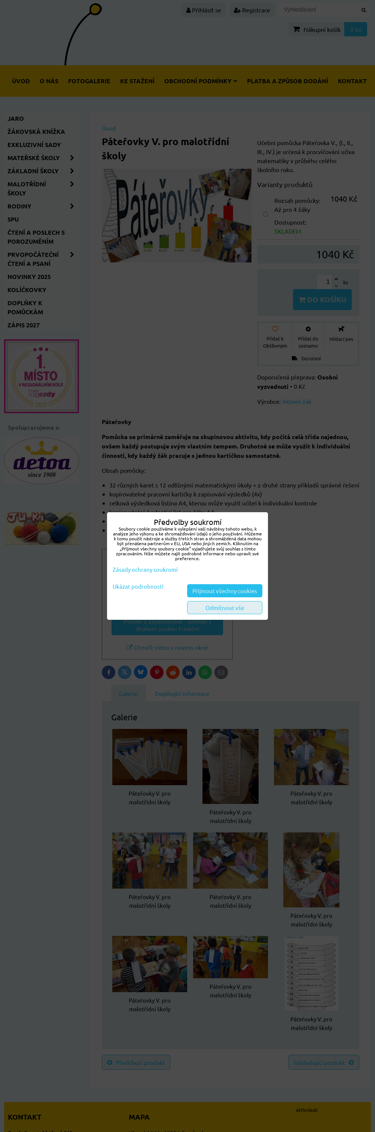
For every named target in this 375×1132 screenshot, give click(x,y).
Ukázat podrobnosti (138, 586)
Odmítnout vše (224, 607)
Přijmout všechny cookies (224, 590)
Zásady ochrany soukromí (145, 569)
